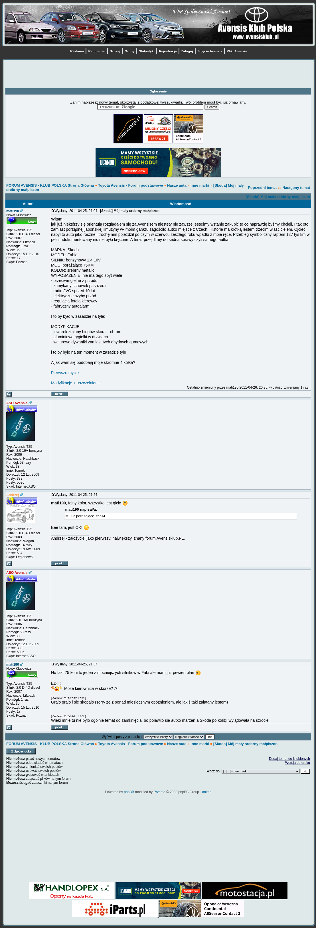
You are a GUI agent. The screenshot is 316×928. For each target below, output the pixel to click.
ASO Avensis (16, 403)
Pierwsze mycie (65, 372)
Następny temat (296, 187)
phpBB (129, 792)
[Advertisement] (158, 75)
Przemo (159, 792)
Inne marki (200, 185)
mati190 (12, 211)
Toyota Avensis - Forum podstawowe (131, 185)
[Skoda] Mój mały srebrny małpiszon (278, 197)
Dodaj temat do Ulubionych (289, 759)
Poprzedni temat (262, 187)
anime (207, 792)
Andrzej (12, 495)
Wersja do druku (297, 763)
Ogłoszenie (158, 91)
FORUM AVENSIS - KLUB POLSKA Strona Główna (50, 185)
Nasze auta (177, 185)
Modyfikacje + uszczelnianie (76, 383)
